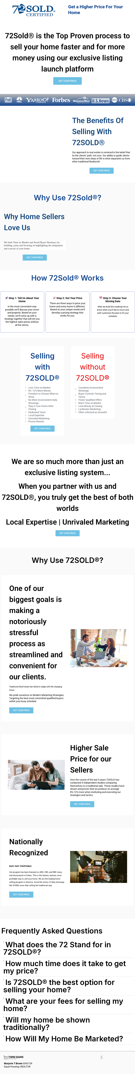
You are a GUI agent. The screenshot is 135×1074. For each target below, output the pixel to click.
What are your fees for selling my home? (63, 1005)
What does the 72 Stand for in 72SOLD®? (57, 948)
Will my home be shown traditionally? (46, 1023)
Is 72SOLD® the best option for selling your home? (59, 986)
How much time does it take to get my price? (64, 967)
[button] (67, 948)
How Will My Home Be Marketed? (64, 1038)
